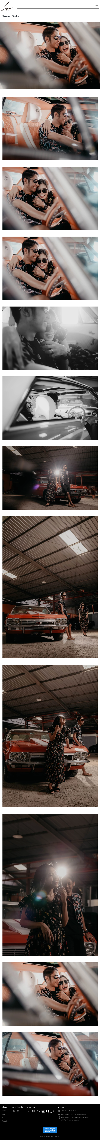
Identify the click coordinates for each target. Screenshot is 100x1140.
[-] (13, 1111)
